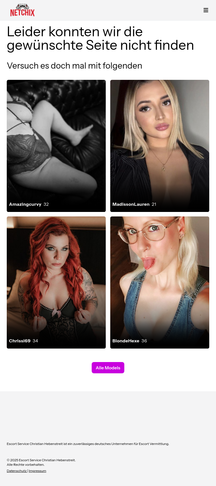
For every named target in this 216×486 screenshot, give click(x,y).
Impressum (37, 471)
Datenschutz (17, 471)
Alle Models (108, 367)
